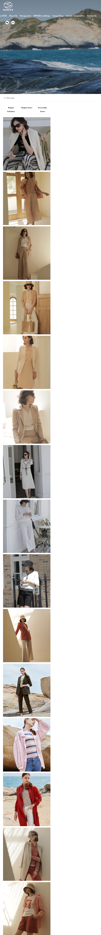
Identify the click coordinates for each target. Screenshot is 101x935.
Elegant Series (26, 108)
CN (13, 22)
